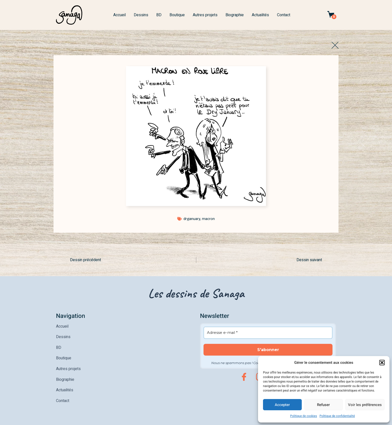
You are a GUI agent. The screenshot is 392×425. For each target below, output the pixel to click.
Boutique (177, 15)
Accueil (119, 15)
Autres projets (205, 15)
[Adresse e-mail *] (268, 333)
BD (159, 15)
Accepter (282, 405)
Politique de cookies (303, 416)
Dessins (141, 15)
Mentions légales (68, 419)
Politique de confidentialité (337, 416)
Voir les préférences (365, 405)
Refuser (323, 405)
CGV (144, 419)
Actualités (260, 15)
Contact (283, 15)
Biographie (235, 15)
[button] (382, 362)
